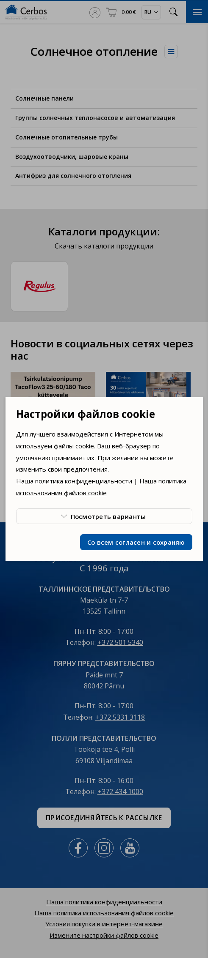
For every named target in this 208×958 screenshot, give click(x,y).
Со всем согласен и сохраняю (136, 542)
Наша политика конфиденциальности (74, 481)
